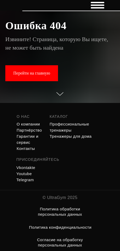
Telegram (25, 180)
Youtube (24, 173)
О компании (28, 124)
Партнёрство (29, 130)
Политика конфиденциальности (60, 227)
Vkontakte (25, 167)
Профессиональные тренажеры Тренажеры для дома (71, 130)
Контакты (26, 148)
